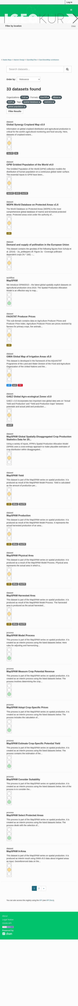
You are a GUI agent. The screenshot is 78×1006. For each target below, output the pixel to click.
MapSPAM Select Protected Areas (25, 815)
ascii (14, 385)
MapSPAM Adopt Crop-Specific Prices (27, 707)
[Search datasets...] (35, 69)
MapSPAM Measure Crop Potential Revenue (30, 671)
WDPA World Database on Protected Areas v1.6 (32, 204)
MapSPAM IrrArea (16, 851)
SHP (9, 385)
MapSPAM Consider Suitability (23, 779)
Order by (11, 79)
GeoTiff (10, 153)
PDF (20, 385)
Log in (69, 2)
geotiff (9, 425)
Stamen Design (19, 60)
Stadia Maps (7, 60)
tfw (16, 153)
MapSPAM (12, 280)
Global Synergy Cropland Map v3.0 (26, 124)
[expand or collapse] (71, 10)
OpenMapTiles (32, 60)
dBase (15, 504)
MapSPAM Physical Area (20, 555)
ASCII (17, 193)
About (5, 916)
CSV (9, 233)
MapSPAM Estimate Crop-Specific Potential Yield (33, 743)
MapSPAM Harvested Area (21, 595)
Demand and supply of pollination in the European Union (38, 244)
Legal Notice (7, 919)
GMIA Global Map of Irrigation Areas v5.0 (29, 356)
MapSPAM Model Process (21, 635)
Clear (73, 26)
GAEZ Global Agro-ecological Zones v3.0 (29, 396)
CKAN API (7, 923)
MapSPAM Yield (15, 475)
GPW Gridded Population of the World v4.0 (30, 164)
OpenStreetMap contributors (49, 60)
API (40, 900)
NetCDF (10, 193)
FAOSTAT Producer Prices (21, 316)
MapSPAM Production (19, 515)
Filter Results (14, 111)
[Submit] (67, 69)
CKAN (7, 933)
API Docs (50, 900)
